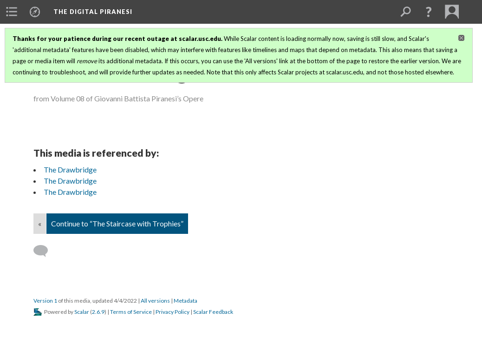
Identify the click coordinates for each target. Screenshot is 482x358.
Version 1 (45, 300)
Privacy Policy (172, 311)
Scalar (81, 311)
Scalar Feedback (213, 311)
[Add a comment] (44, 251)
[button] (428, 11)
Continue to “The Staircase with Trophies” (117, 223)
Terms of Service (131, 311)
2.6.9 (98, 311)
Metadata (185, 300)
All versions (155, 300)
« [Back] (39, 223)
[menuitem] (11, 11)
